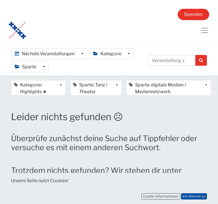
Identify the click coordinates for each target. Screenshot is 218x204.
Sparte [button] (26, 66)
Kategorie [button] (107, 53)
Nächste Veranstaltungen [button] (45, 53)
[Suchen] (201, 60)
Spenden (193, 14)
